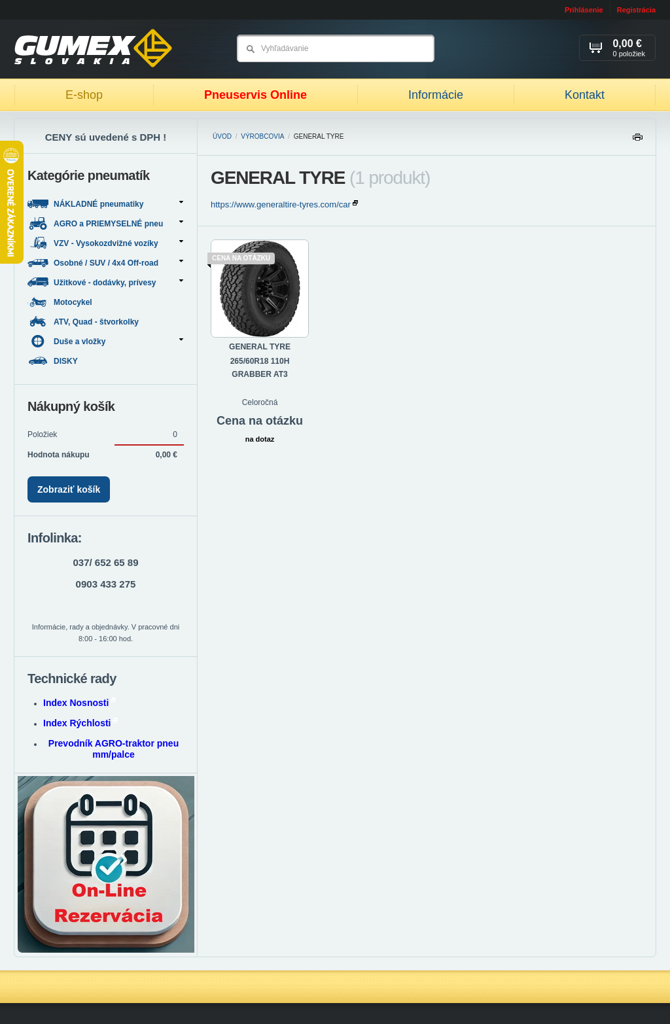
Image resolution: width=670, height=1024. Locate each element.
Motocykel (60, 302)
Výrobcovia (262, 136)
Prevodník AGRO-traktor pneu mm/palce (113, 749)
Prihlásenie (584, 10)
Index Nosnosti (79, 702)
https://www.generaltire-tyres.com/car (284, 204)
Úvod (222, 136)
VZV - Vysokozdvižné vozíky (105, 243)
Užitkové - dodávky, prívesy (105, 282)
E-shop (84, 94)
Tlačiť (637, 140)
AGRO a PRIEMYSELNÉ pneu (105, 223)
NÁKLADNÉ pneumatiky (105, 204)
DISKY (53, 361)
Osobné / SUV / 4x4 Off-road (105, 262)
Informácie (435, 94)
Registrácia (636, 10)
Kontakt (585, 94)
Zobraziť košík (68, 489)
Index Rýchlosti (80, 723)
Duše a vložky (105, 341)
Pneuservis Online (255, 94)
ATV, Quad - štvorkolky (84, 321)
